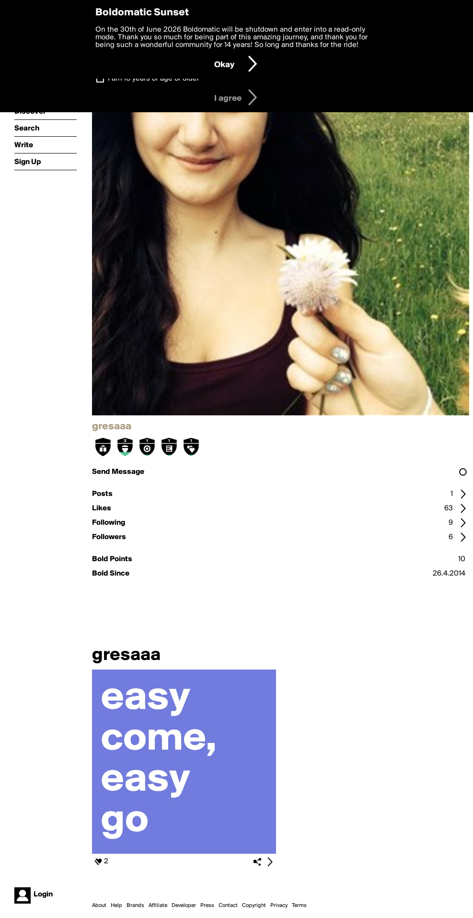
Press (207, 905)
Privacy (279, 905)
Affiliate (158, 905)
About (99, 905)
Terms (299, 905)
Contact (228, 905)
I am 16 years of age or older (153, 78)
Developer (184, 905)
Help (116, 905)
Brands (135, 905)
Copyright (254, 905)
